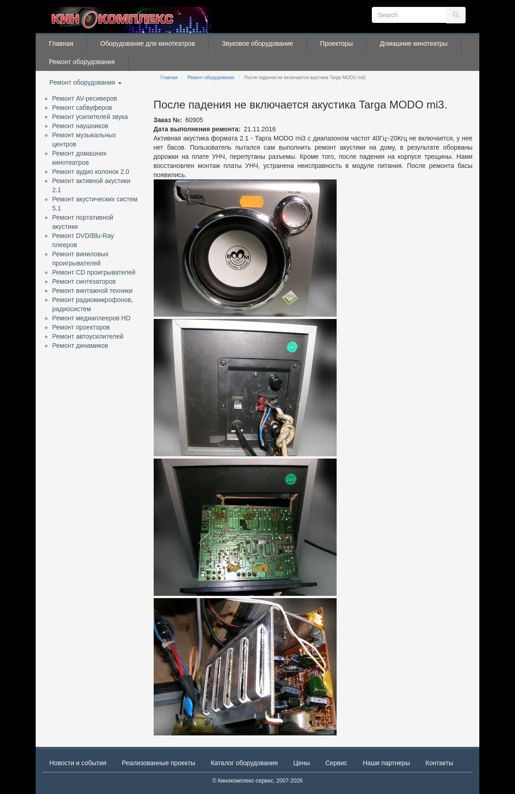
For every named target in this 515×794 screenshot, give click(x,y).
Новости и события (78, 763)
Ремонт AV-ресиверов (84, 98)
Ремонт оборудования (82, 61)
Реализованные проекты (158, 763)
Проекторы (336, 43)
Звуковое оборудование (257, 43)
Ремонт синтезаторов (84, 281)
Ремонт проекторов (81, 327)
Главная (61, 43)
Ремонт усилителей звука (90, 116)
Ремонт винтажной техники (92, 290)
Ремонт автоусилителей (87, 336)
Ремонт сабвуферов (82, 107)
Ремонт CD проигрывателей (93, 272)
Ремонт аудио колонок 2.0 (90, 171)
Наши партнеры (386, 763)
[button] (245, 248)
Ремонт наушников (80, 126)
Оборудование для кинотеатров (147, 43)
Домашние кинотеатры (413, 43)
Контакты (439, 763)
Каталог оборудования (244, 763)
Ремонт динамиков (80, 345)
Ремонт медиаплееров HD (91, 318)
